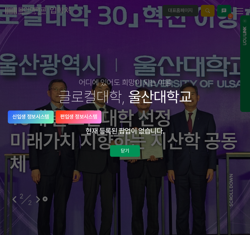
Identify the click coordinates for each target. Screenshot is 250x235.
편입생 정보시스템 (78, 117)
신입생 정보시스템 (30, 117)
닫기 (125, 151)
